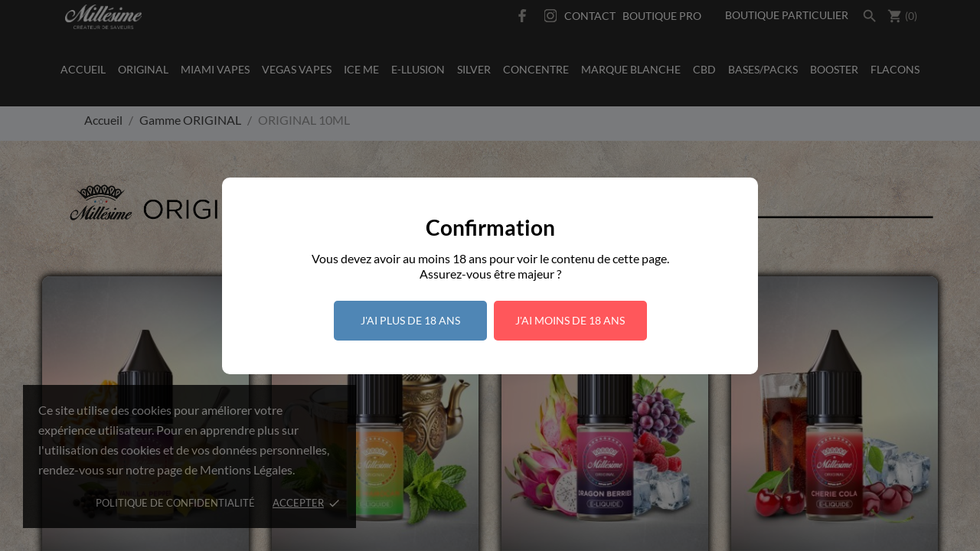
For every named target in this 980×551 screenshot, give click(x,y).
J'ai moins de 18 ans (570, 320)
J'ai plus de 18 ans (410, 320)
